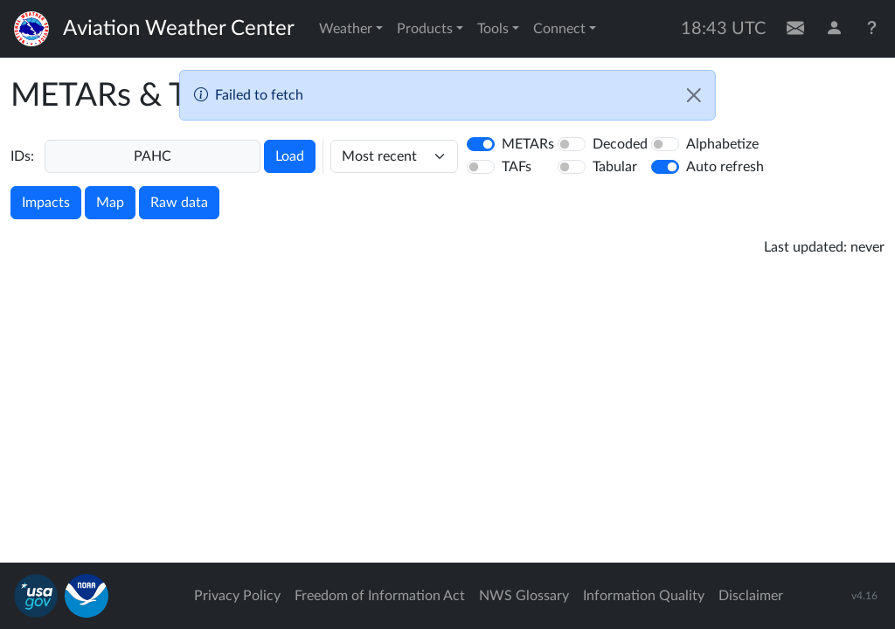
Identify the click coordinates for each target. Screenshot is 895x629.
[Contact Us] (795, 29)
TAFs (516, 167)
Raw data (179, 203)
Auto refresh (725, 167)
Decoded (620, 144)
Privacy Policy (237, 596)
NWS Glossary (524, 596)
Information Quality (643, 596)
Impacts (46, 203)
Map (110, 203)
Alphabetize (722, 144)
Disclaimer (750, 596)
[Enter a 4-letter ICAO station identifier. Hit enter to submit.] (152, 156)
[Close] (694, 95)
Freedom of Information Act (380, 596)
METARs (528, 144)
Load (289, 156)
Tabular (615, 167)
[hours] (394, 156)
